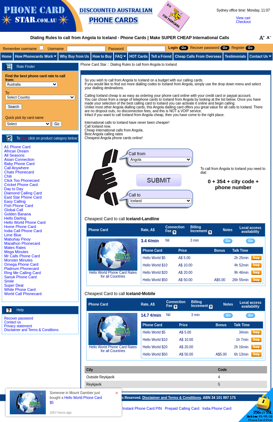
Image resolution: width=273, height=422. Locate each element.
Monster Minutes (18, 260)
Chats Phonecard (19, 172)
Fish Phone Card (18, 205)
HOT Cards (138, 56)
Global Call (13, 210)
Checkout (243, 22)
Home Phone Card (20, 226)
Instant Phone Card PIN (142, 408)
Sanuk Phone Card (20, 277)
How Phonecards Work (34, 56)
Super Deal (13, 285)
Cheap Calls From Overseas (198, 56)
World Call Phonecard (23, 294)
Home (7, 56)
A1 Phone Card (17, 147)
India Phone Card (216, 408)
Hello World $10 (155, 265)
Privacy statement (18, 326)
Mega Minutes (16, 252)
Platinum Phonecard (21, 268)
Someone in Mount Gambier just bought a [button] (76, 398)
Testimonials (235, 56)
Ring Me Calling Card (22, 273)
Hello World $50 (155, 280)
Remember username (20, 49)
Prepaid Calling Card (182, 408)
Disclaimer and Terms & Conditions (31, 330)
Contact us (12, 322)
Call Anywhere (16, 168)
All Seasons (14, 155)
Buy (24, 138)
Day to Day (13, 189)
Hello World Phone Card (24, 222)
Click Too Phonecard (21, 180)
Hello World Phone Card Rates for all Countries (113, 274)
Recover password (18, 318)
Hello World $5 (154, 258)
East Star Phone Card (23, 197)
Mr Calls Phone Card (22, 256)
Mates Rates (15, 247)
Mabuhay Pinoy (17, 239)
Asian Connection (19, 159)
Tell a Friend (161, 56)
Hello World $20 (155, 272)
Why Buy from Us (74, 56)
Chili (8, 176)
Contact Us (259, 56)
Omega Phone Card (21, 264)
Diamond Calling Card (23, 193)
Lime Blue (12, 235)
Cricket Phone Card (21, 185)
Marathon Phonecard (22, 243)
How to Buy (102, 56)
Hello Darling (15, 218)
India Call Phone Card (23, 231)
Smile (9, 281)
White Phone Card (20, 289)
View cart (243, 18)
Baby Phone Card (19, 164)
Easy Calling (15, 201)
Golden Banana (17, 214)
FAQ (119, 56)
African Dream (16, 151)
